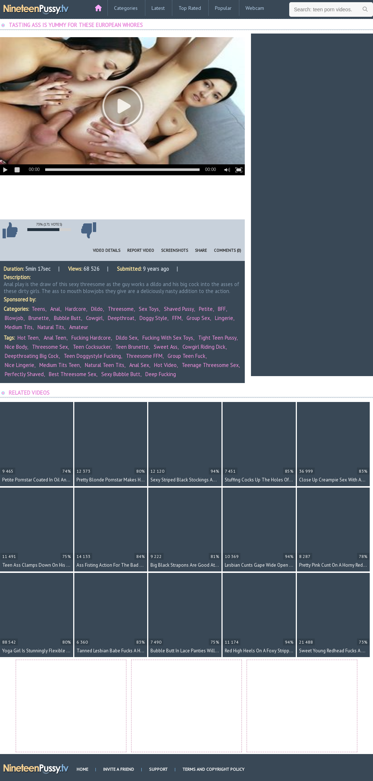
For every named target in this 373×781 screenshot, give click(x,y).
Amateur (78, 327)
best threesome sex (72, 374)
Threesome (121, 308)
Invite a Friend (118, 769)
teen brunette (132, 346)
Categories (126, 8)
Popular (223, 8)
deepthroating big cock (32, 355)
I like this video (10, 230)
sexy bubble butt (120, 374)
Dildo (97, 308)
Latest (158, 8)
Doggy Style (153, 318)
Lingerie (224, 318)
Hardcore (75, 308)
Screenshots (174, 250)
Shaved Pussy (179, 308)
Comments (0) (227, 250)
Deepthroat (121, 318)
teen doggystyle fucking (92, 355)
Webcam (255, 8)
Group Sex (198, 318)
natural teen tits (104, 365)
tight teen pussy (217, 337)
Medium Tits (18, 327)
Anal (55, 308)
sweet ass (165, 346)
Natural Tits (51, 327)
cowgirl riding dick (203, 346)
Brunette (38, 318)
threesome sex (50, 346)
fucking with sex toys (167, 337)
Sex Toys (149, 308)
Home (82, 769)
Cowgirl (94, 318)
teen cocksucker (91, 346)
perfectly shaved (24, 374)
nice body (16, 346)
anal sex (139, 365)
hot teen (28, 337)
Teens (38, 308)
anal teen (55, 337)
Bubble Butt (67, 318)
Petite (206, 308)
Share (201, 250)
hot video (165, 365)
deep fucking (160, 374)
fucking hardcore (91, 337)
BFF (222, 308)
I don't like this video (88, 230)
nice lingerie (19, 365)
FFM (176, 318)
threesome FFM (144, 355)
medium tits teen (59, 365)
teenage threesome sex (210, 365)
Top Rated (189, 8)
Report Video (140, 250)
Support (158, 769)
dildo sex (126, 337)
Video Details (106, 250)
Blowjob (14, 318)
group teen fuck (186, 355)
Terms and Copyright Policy (213, 769)
